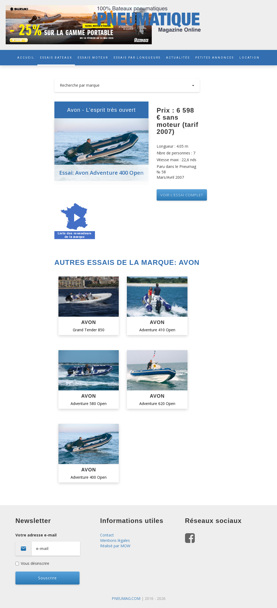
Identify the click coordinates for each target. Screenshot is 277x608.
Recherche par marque (127, 85)
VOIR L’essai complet (181, 194)
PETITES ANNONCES (214, 57)
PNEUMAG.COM (126, 598)
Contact (107, 535)
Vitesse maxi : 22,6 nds (176, 159)
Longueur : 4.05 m (172, 146)
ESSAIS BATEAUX (56, 57)
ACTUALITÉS (178, 57)
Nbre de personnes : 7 (176, 153)
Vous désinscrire (32, 563)
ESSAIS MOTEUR (93, 57)
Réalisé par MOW (115, 545)
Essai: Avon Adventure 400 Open (101, 172)
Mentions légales (115, 540)
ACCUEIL (26, 57)
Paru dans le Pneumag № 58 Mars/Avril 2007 (176, 172)
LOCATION (249, 57)
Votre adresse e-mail (53, 544)
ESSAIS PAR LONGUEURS (137, 57)
